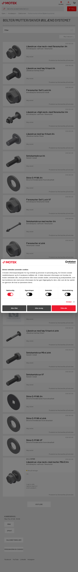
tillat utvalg (39, 308)
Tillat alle (63, 308)
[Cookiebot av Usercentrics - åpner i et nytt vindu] (67, 262)
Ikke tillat (14, 308)
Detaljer (69, 302)
